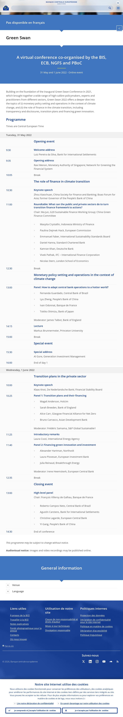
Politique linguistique (91, 635)
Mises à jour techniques (57, 626)
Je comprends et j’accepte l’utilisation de (35, 710)
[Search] (60, 8)
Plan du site (9, 646)
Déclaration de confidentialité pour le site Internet (95, 621)
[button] (118, 3)
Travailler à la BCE (19, 619)
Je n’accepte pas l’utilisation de (91, 710)
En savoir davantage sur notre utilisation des (84, 703)
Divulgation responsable (57, 630)
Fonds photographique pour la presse (26, 629)
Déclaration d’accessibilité (93, 630)
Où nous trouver (18, 639)
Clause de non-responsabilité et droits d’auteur (61, 620)
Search (110, 8)
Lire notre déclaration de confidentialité (35, 703)
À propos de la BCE (20, 615)
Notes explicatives (19, 624)
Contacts (14, 635)
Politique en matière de (96, 626)
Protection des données (92, 615)
